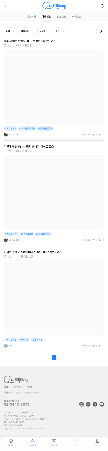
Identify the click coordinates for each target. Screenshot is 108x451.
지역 (8, 31)
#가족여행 (23, 339)
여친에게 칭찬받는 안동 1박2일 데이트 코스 (29, 146)
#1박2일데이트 (11, 234)
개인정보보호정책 (31, 392)
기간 (58, 31)
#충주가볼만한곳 (45, 128)
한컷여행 (31, 16)
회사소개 (8, 392)
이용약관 (17, 392)
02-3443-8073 (16, 404)
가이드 (7, 387)
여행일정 (46, 16)
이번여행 (17, 387)
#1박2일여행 (10, 128)
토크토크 (61, 16)
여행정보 (77, 16)
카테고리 (25, 31)
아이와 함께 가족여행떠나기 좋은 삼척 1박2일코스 (32, 252)
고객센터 (29, 387)
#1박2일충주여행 (27, 128)
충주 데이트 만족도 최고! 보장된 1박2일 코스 (29, 41)
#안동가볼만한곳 (43, 234)
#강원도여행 (36, 339)
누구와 (42, 31)
